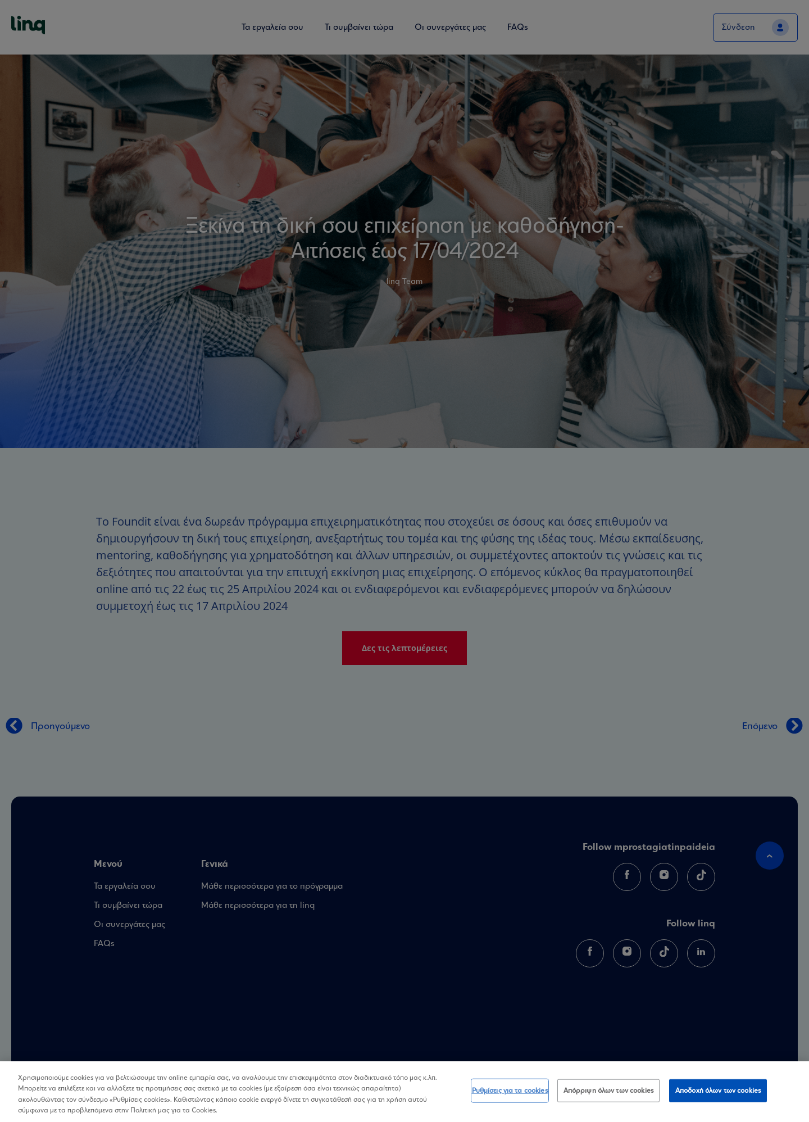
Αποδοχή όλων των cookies (718, 1092)
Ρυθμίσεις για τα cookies (510, 1092)
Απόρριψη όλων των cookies (608, 1092)
